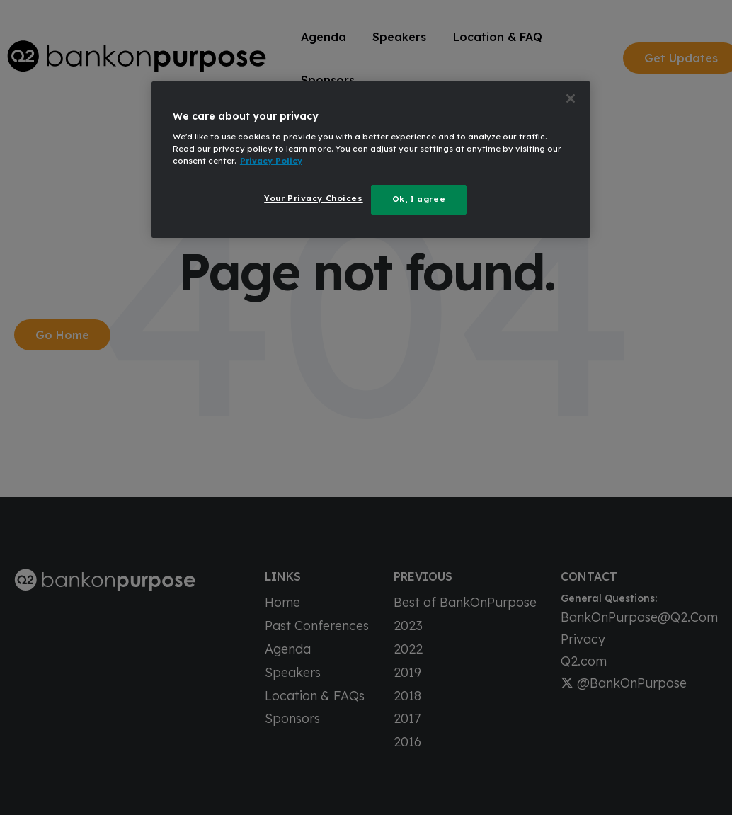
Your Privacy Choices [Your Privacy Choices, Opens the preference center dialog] (313, 198)
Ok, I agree (418, 199)
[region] (370, 159)
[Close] (570, 98)
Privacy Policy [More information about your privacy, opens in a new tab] (271, 161)
